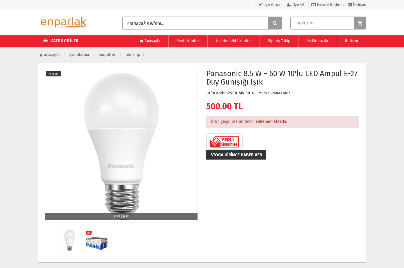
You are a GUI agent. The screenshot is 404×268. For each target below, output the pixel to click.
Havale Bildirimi (328, 4)
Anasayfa (150, 41)
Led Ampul (134, 54)
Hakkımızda (317, 40)
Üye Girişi (269, 4)
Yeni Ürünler (188, 40)
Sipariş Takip (279, 40)
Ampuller (107, 54)
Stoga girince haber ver (236, 154)
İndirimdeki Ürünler (233, 40)
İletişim (357, 4)
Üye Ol (295, 4)
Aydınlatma (79, 54)
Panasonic (280, 93)
